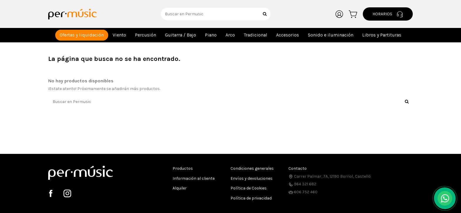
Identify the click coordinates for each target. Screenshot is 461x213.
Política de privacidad (251, 198)
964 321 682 (302, 184)
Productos (183, 168)
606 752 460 (303, 191)
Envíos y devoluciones (251, 178)
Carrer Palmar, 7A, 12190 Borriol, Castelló (329, 176)
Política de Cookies (248, 188)
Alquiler (180, 188)
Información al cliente (194, 178)
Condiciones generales (252, 168)
